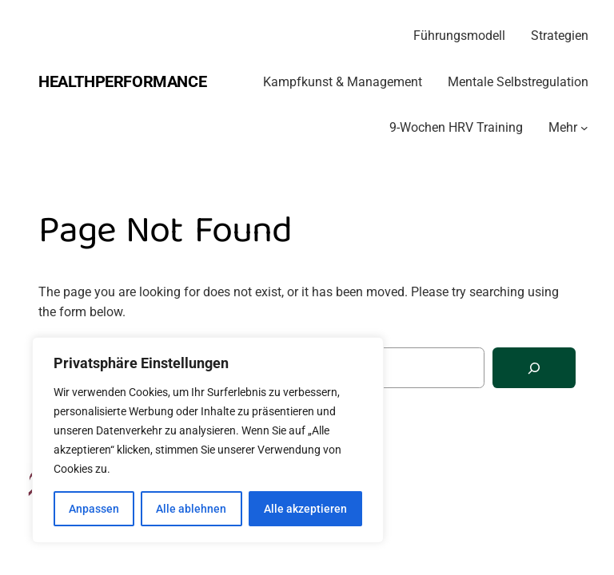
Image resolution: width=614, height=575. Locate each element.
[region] (208, 440)
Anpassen (94, 508)
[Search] (534, 367)
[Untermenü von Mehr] (584, 128)
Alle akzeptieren (305, 508)
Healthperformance (122, 81)
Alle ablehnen (191, 508)
